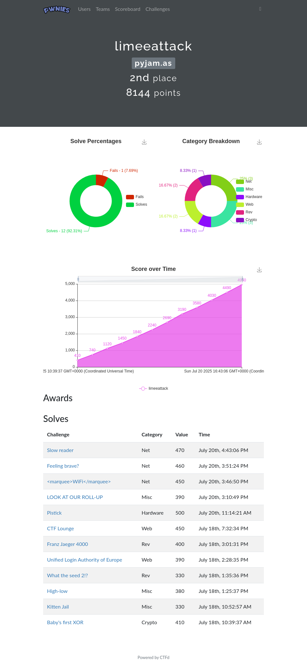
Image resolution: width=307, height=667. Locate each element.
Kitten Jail (58, 606)
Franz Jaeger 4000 (67, 544)
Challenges (158, 9)
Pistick (54, 513)
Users (84, 9)
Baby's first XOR (65, 622)
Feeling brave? (63, 466)
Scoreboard (127, 9)
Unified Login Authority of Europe (84, 559)
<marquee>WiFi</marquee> (79, 481)
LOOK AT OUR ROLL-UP (75, 497)
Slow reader (60, 450)
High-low (57, 591)
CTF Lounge (60, 528)
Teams (103, 9)
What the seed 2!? (67, 575)
